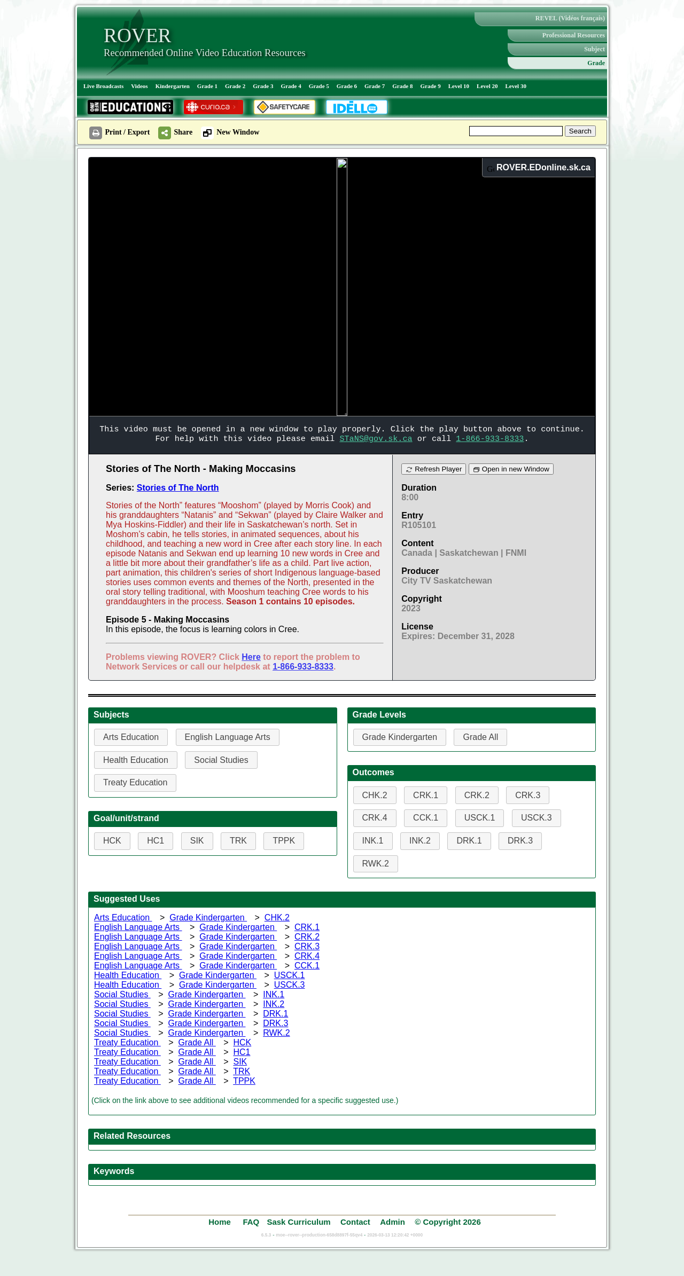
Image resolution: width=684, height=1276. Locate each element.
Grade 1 (207, 86)
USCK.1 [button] (479, 817)
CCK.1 (307, 965)
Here (251, 656)
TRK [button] (238, 840)
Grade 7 (374, 86)
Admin (392, 1221)
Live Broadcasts (103, 86)
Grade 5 (319, 86)
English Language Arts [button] (227, 737)
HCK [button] (112, 840)
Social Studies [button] (221, 760)
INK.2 (273, 1004)
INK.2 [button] (420, 840)
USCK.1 (289, 975)
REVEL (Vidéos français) (570, 18)
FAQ (251, 1221)
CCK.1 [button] (425, 817)
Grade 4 (291, 86)
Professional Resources (573, 35)
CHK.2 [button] (374, 795)
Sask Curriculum (298, 1221)
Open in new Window (511, 469)
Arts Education (123, 917)
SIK (240, 1061)
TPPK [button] (284, 840)
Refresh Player (434, 469)
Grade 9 (430, 86)
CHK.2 (277, 917)
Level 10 (458, 86)
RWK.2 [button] (375, 863)
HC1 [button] (155, 840)
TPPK (244, 1080)
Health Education (127, 975)
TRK (241, 1071)
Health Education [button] (135, 760)
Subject (594, 49)
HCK (242, 1042)
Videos (139, 86)
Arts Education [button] (131, 737)
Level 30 (516, 86)
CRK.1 (307, 927)
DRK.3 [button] (520, 840)
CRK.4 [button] (374, 817)
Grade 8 (402, 86)
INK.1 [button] (373, 840)
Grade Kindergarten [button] (400, 737)
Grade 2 (235, 86)
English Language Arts (138, 927)
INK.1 (273, 994)
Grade (596, 63)
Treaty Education (127, 1042)
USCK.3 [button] (536, 817)
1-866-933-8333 (303, 666)
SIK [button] (197, 840)
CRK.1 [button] (425, 795)
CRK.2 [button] (476, 795)
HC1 (241, 1052)
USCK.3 (289, 984)
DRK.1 (275, 1013)
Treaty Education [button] (135, 782)
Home (220, 1221)
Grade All (197, 1042)
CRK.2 (307, 936)
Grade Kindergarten (208, 917)
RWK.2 (276, 1032)
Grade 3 (263, 86)
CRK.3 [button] (527, 795)
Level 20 (487, 86)
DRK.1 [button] (468, 840)
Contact (355, 1221)
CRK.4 (307, 955)
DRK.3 (275, 1023)
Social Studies (122, 994)
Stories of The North (178, 487)
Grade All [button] (480, 737)
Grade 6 (347, 86)
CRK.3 (307, 946)
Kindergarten (173, 86)
